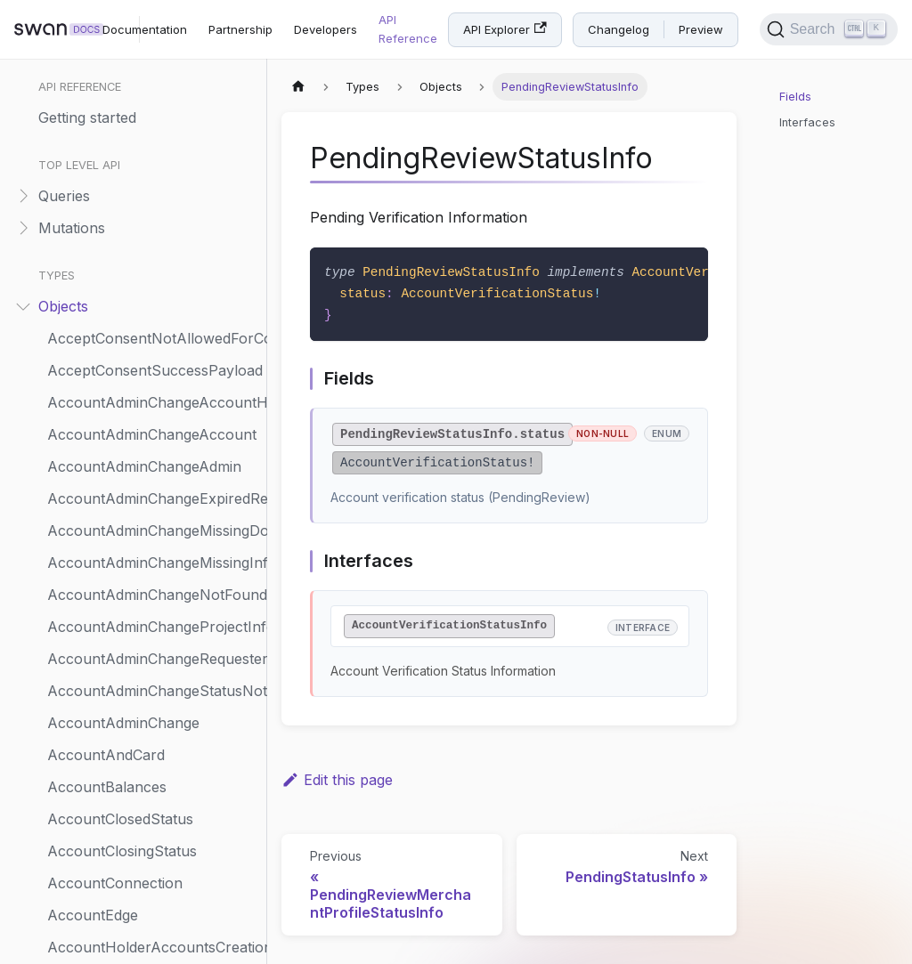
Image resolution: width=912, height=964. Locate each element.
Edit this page (337, 780)
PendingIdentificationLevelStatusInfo (152, 224)
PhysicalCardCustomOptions (143, 673)
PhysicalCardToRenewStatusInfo (152, 865)
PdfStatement (93, 96)
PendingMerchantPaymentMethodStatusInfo (152, 256)
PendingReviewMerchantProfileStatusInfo (152, 288)
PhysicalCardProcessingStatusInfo (152, 737)
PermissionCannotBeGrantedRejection (152, 513)
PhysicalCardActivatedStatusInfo (152, 545)
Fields (795, 96)
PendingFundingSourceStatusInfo (152, 192)
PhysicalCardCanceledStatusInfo (152, 577)
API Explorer (504, 28)
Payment (77, 64)
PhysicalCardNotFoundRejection (152, 705)
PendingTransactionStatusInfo (149, 416)
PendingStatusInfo (109, 352)
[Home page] (298, 87)
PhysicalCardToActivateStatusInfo (152, 833)
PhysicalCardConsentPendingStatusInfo (152, 641)
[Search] (829, 29)
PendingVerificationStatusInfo (147, 481)
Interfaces (807, 122)
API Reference (408, 28)
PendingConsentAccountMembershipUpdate (152, 128)
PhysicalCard (91, 929)
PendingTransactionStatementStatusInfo (152, 384)
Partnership (240, 29)
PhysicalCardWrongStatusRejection (152, 897)
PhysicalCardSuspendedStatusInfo (152, 801)
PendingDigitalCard (110, 160)
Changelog (618, 29)
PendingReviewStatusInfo (133, 320)
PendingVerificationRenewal (140, 449)
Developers (325, 29)
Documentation (144, 29)
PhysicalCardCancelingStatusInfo (152, 609)
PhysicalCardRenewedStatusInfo (152, 769)
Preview (701, 29)
